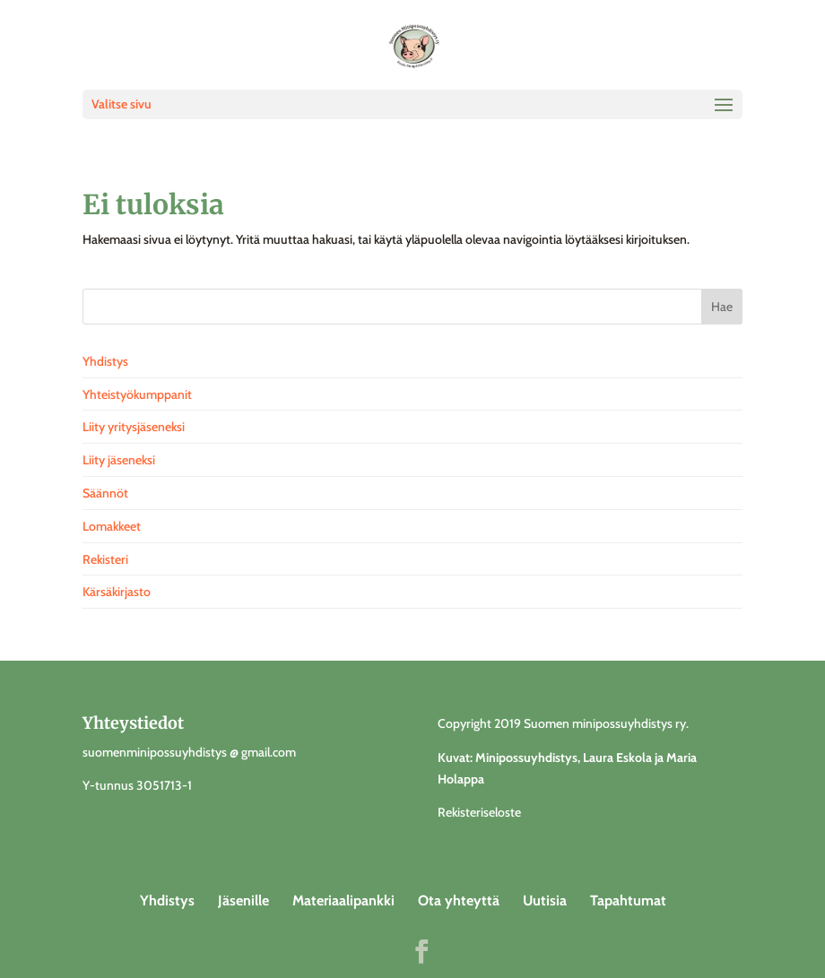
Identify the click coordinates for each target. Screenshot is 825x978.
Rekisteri (105, 559)
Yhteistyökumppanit (137, 394)
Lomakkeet (111, 526)
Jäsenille (243, 900)
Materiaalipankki (343, 900)
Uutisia (545, 900)
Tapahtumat (628, 900)
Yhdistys (105, 361)
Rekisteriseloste (479, 812)
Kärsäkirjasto (116, 592)
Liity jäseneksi (118, 460)
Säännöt (105, 493)
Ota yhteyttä (458, 900)
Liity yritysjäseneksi (133, 427)
